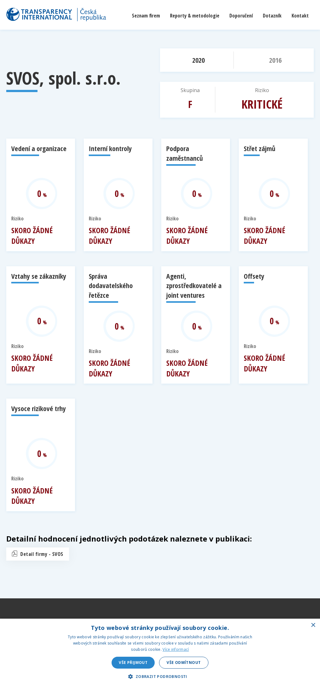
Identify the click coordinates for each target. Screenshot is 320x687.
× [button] (313, 625)
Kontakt (300, 15)
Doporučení (241, 15)
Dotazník (272, 15)
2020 (198, 60)
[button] (160, 676)
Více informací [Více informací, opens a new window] (175, 649)
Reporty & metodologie (194, 15)
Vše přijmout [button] (133, 662)
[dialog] (160, 653)
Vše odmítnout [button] (184, 662)
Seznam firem (146, 15)
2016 (275, 60)
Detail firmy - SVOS (41, 554)
